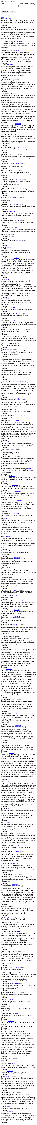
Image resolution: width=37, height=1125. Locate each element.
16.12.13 (16, 171)
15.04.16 (16, 852)
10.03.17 (11, 1021)
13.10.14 (14, 457)
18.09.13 (10, 65)
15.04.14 (23, 337)
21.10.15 (11, 753)
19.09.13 (16, 94)
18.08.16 (17, 968)
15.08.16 (17, 932)
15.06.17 (8, 1077)
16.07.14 (18, 382)
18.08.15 (14, 700)
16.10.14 (12, 476)
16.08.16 (15, 952)
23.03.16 (16, 846)
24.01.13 (8, 19)
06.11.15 (10, 809)
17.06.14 (20, 371)
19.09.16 (17, 973)
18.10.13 (15, 101)
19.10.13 (18, 148)
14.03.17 (10, 1059)
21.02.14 (9, 248)
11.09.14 (8, 442)
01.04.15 (21, 601)
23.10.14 (19, 501)
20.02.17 (16, 1007)
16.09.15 (18, 726)
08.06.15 (17, 625)
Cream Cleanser (16, 217)
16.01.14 (13, 212)
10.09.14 (13, 449)
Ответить (4, 26)
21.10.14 (8, 467)
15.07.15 (11, 648)
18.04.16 (15, 864)
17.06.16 (9, 918)
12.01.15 (8, 567)
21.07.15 (9, 669)
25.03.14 (9, 299)
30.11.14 (10, 526)
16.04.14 (17, 358)
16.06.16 (15, 885)
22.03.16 (18, 834)
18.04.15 (16, 610)
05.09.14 (17, 416)
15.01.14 (18, 189)
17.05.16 (16, 875)
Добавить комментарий (8, 1)
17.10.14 (18, 492)
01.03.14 (16, 258)
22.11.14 (16, 514)
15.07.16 (17, 923)
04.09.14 (18, 399)
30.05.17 (14, 1064)
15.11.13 (15, 155)
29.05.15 (17, 617)
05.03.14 (8, 280)
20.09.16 (15, 984)
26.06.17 (9, 1107)
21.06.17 (14, 1093)
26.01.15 (16, 591)
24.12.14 (8, 537)
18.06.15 (23, 637)
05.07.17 (10, 1112)
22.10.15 (8, 782)
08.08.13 (15, 28)
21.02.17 (15, 1014)
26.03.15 (14, 596)
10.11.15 (9, 823)
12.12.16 (12, 1000)
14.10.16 (16, 993)
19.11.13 (18, 164)
